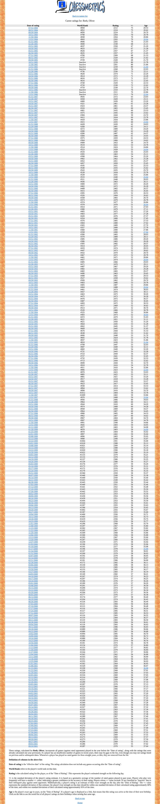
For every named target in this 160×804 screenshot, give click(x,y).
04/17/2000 (33, 579)
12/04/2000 (33, 654)
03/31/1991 (33, 211)
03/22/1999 (33, 450)
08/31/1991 (33, 223)
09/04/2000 (33, 624)
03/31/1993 (33, 266)
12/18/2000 (33, 659)
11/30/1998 (33, 423)
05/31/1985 (33, 51)
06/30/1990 (33, 191)
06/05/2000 (33, 595)
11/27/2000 (33, 652)
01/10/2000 (33, 546)
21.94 (146, 67)
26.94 (146, 204)
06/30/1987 (33, 108)
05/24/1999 (33, 471)
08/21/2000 (33, 620)
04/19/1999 (33, 459)
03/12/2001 (33, 686)
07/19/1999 (33, 489)
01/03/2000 (33, 544)
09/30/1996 (33, 363)
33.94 (146, 397)
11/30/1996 (33, 367)
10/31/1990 (33, 200)
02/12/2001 (33, 677)
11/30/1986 (33, 92)
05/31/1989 (33, 161)
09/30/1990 (33, 198)
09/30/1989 (33, 170)
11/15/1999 (33, 528)
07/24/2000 (33, 611)
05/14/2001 (33, 707)
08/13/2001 (33, 737)
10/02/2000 (33, 634)
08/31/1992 (33, 250)
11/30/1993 (33, 285)
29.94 (146, 287)
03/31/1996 (33, 349)
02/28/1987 (33, 99)
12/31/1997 (33, 397)
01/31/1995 (33, 317)
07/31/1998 (33, 413)
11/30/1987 (33, 120)
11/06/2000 (33, 645)
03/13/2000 (33, 567)
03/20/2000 (33, 569)
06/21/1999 (33, 480)
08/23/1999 (33, 501)
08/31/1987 (33, 113)
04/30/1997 (33, 379)
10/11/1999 (33, 517)
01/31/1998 (33, 400)
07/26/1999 (33, 491)
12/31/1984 (33, 39)
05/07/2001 (33, 705)
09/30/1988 (33, 143)
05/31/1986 (33, 78)
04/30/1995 (33, 324)
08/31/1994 (33, 305)
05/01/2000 (33, 583)
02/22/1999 (33, 441)
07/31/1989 (33, 165)
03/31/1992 (33, 239)
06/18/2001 (33, 719)
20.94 (146, 39)
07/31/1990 (33, 193)
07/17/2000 (33, 608)
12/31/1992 (33, 260)
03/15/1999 (33, 448)
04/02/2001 (33, 693)
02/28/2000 (33, 562)
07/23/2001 (33, 730)
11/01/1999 (33, 523)
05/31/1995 (33, 326)
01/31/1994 (33, 289)
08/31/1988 (33, 140)
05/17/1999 (33, 468)
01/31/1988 (33, 124)
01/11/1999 (33, 427)
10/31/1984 (33, 35)
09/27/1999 (33, 512)
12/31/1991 (33, 232)
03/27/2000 (33, 572)
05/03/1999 (33, 464)
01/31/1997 (33, 372)
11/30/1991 (33, 230)
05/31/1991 (33, 216)
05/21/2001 (33, 709)
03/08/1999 (33, 445)
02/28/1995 (33, 319)
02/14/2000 (33, 558)
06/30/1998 (33, 411)
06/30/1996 (33, 356)
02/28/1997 (33, 374)
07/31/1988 (33, 138)
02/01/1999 (33, 434)
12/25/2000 (33, 661)
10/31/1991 (33, 227)
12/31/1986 (33, 94)
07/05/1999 (33, 484)
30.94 (146, 315)
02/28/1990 (33, 182)
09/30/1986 (33, 87)
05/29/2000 (33, 592)
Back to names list (80, 16)
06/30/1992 (33, 246)
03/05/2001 (33, 684)
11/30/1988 (33, 147)
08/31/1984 (33, 30)
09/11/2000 (33, 627)
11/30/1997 (33, 395)
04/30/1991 (33, 214)
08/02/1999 (33, 494)
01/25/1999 (33, 432)
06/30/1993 (33, 273)
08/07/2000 (33, 615)
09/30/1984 (33, 32)
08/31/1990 (33, 195)
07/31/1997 (33, 386)
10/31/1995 (33, 338)
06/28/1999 (33, 482)
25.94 (146, 177)
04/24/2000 (33, 581)
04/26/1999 (33, 462)
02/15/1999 (33, 439)
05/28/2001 (33, 712)
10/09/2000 (33, 636)
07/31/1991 (33, 221)
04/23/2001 (33, 700)
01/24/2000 (33, 551)
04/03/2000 (33, 574)
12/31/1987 (33, 122)
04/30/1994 (33, 296)
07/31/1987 (33, 110)
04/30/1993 (33, 269)
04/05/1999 (33, 455)
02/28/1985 (33, 44)
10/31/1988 (33, 145)
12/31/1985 (33, 67)
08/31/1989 (33, 168)
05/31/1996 (33, 354)
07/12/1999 (33, 487)
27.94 (146, 232)
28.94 (146, 260)
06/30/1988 (33, 136)
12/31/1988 (33, 149)
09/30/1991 (33, 225)
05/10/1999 (33, 466)
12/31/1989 (33, 177)
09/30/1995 (33, 335)
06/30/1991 (33, 218)
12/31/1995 (33, 342)
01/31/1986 (33, 69)
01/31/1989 (33, 152)
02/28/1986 (33, 71)
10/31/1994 (33, 310)
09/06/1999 (33, 505)
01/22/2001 (33, 670)
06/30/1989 (33, 163)
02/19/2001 (33, 680)
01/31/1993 (33, 262)
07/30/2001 (33, 732)
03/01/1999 (33, 443)
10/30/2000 (33, 643)
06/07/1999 (33, 475)
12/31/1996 (33, 370)
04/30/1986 (33, 76)
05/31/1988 (33, 133)
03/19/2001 (33, 689)
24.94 (146, 149)
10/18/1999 (33, 519)
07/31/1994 (33, 303)
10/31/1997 (33, 393)
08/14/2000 (33, 618)
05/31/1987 (33, 106)
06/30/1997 (33, 383)
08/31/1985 (33, 58)
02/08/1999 (33, 436)
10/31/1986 (33, 90)
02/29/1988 (33, 126)
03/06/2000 (33, 565)
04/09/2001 (33, 696)
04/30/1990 (33, 186)
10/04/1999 (33, 514)
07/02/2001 (33, 723)
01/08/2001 (33, 666)
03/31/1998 (33, 404)
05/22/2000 (33, 590)
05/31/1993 (33, 271)
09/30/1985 (33, 60)
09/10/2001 (33, 746)
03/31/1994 (33, 294)
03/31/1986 (33, 74)
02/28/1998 (33, 402)
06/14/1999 (33, 478)
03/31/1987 (33, 101)
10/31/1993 (33, 283)
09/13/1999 (33, 507)
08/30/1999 (33, 503)
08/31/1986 (33, 85)
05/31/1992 (33, 244)
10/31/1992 (33, 255)
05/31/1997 (33, 381)
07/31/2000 (33, 613)
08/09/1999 (33, 496)
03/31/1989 (33, 156)
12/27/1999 (33, 542)
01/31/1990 (33, 179)
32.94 (146, 370)
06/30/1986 (33, 81)
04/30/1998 (33, 406)
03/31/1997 (33, 377)
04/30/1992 (33, 241)
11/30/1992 (33, 257)
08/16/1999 (33, 498)
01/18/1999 (33, 429)
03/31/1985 (33, 46)
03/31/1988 (33, 129)
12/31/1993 (33, 287)
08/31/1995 (33, 333)
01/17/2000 (33, 549)
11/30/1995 (33, 340)
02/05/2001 (33, 675)
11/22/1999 (33, 530)
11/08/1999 (33, 526)
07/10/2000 (33, 606)
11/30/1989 (33, 175)
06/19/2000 (33, 599)
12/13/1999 (33, 537)
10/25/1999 (33, 521)
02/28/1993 (33, 264)
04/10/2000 (33, 576)
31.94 (146, 342)
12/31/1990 (33, 204)
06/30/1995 (33, 328)
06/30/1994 (33, 301)
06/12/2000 (33, 597)
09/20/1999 (33, 510)
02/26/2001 (33, 682)
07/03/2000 (33, 604)
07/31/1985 (33, 55)
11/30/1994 (33, 312)
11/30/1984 (33, 37)
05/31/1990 (33, 188)
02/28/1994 (33, 292)
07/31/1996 (33, 358)
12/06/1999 (33, 535)
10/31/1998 (33, 420)
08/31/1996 (33, 361)
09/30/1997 (33, 390)
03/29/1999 (33, 452)
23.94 (146, 122)
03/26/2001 (33, 691)
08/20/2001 (33, 739)
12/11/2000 (33, 657)
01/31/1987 (33, 97)
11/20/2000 (33, 650)
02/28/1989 (33, 154)
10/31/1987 (33, 117)
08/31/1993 (33, 278)
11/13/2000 (33, 647)
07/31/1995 (33, 331)
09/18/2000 (33, 629)
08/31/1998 (33, 416)
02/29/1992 (33, 237)
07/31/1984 (33, 28)
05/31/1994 (33, 299)
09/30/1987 (33, 115)
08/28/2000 (33, 622)
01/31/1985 (33, 42)
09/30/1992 (33, 253)
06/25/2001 (33, 721)
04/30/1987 (33, 104)
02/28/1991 (33, 209)
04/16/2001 (33, 698)
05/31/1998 (33, 409)
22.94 (146, 94)
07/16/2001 (33, 728)
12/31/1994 (33, 315)
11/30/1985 (33, 64)
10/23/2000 (33, 641)
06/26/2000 (33, 602)
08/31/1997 (33, 388)
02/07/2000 (33, 556)
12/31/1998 (33, 425)
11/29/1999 (33, 533)
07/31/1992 (33, 248)
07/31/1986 (33, 83)
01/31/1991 (33, 207)
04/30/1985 (33, 48)
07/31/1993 (33, 276)
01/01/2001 (33, 663)
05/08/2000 (33, 585)
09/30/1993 (33, 280)
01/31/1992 (33, 234)
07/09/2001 (33, 725)
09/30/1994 (33, 308)
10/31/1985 (33, 62)
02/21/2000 (33, 560)
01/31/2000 (33, 553)
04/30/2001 (33, 702)
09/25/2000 (33, 631)
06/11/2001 (33, 716)
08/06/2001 (33, 735)
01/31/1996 (33, 344)
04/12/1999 (33, 457)
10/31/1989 (33, 172)
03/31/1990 (33, 184)
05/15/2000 (33, 588)
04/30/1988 (33, 131)
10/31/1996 (33, 365)
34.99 (146, 429)
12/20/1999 (33, 540)
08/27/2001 (33, 742)
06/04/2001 (33, 714)
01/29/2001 (33, 673)
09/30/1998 (33, 418)
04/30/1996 (33, 351)
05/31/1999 (33, 473)
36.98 (146, 668)
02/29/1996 (33, 347)
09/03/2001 (33, 744)
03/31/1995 (33, 322)
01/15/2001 (33, 668)
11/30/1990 (33, 202)
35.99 (146, 549)
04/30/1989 (33, 159)
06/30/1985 (33, 53)
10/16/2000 (33, 638)
